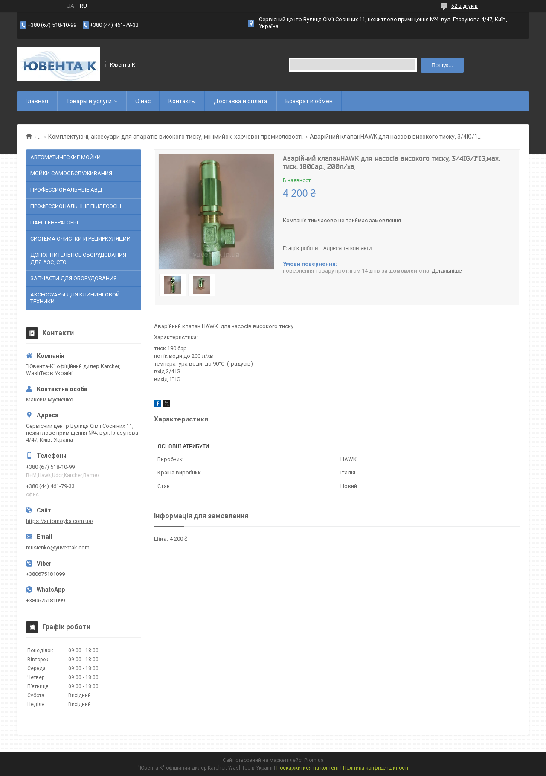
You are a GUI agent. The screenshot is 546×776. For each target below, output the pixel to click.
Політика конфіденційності (375, 768)
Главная (37, 101)
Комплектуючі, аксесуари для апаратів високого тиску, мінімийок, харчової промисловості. (176, 136)
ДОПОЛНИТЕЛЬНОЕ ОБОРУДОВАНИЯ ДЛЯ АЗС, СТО (78, 258)
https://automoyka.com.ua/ (59, 521)
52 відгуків (464, 6)
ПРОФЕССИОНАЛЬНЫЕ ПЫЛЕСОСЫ (75, 206)
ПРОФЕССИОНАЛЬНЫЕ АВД (66, 189)
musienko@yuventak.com (58, 547)
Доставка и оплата (240, 101)
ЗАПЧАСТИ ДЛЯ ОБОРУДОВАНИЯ (73, 278)
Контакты (182, 101)
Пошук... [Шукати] (442, 65)
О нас (143, 101)
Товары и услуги (89, 101)
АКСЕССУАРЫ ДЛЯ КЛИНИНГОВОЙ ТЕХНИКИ (75, 298)
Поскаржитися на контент (307, 768)
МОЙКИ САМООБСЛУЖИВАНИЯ (71, 173)
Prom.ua (314, 760)
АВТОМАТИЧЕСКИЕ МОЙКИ (65, 157)
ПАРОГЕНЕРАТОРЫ (54, 222)
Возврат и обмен (309, 101)
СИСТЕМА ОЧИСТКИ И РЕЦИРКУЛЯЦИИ (80, 238)
